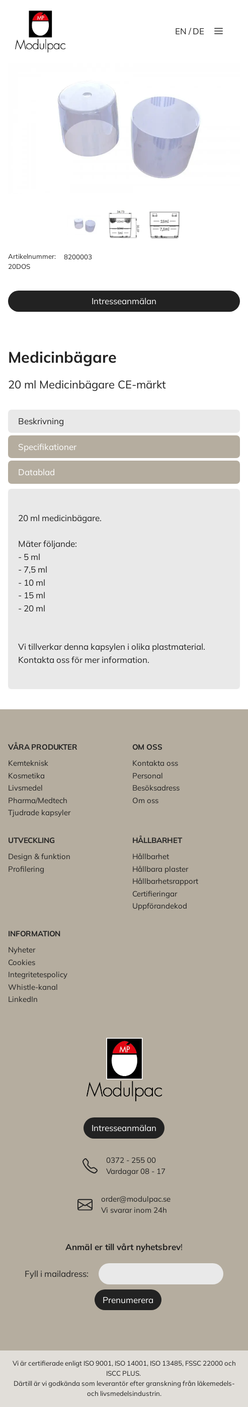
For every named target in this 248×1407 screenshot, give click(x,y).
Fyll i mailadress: (58, 1273)
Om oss (145, 800)
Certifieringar (154, 893)
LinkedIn (23, 999)
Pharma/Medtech (37, 800)
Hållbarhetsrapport (165, 881)
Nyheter (21, 949)
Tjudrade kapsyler (39, 812)
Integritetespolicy (37, 974)
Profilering (26, 869)
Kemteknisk (28, 763)
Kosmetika (26, 775)
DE (198, 31)
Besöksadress (156, 788)
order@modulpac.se (136, 1199)
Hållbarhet (150, 856)
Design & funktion (39, 856)
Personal (147, 775)
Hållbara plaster (160, 869)
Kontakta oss (155, 763)
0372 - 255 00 (131, 1160)
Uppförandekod (159, 906)
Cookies (21, 962)
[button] (124, 421)
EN (181, 31)
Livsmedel (25, 788)
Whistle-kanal (33, 987)
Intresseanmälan (124, 301)
